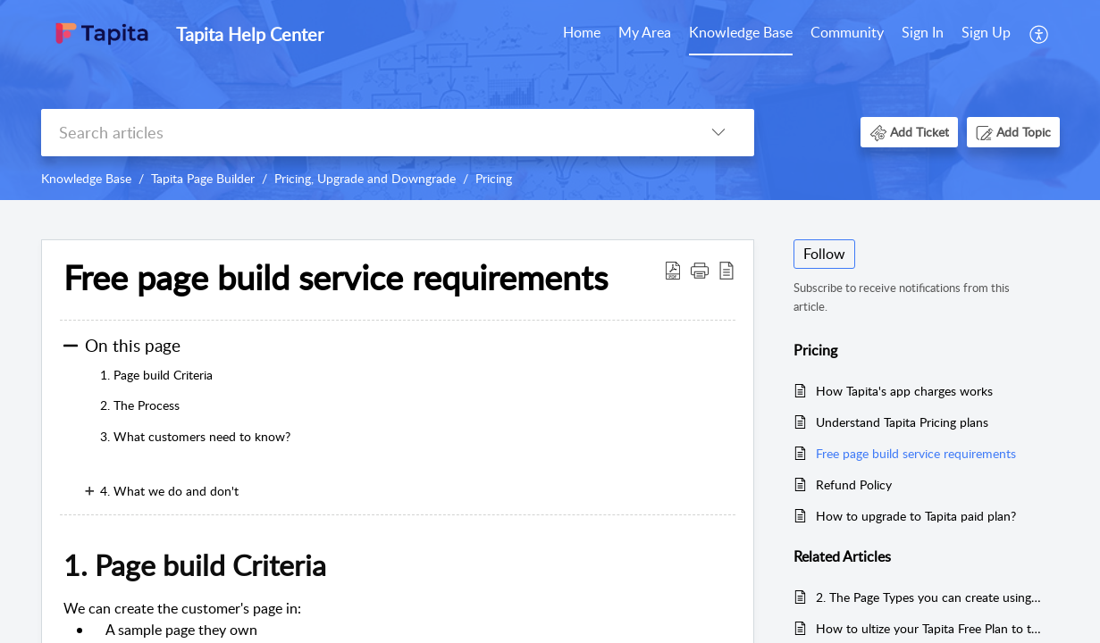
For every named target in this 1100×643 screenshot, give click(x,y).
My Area (644, 32)
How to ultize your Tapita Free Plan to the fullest (929, 628)
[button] (1040, 33)
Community (847, 32)
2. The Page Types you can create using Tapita (929, 597)
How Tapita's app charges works (904, 390)
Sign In (923, 32)
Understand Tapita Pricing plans (902, 421)
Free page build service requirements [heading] (335, 277)
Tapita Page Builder (203, 178)
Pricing (493, 178)
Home (581, 32)
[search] (362, 132)
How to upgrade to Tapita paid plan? (916, 515)
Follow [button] (824, 253)
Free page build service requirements (916, 453)
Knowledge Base (741, 32)
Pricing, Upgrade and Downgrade (365, 178)
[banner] (550, 100)
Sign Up (986, 32)
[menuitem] (581, 34)
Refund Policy (854, 484)
